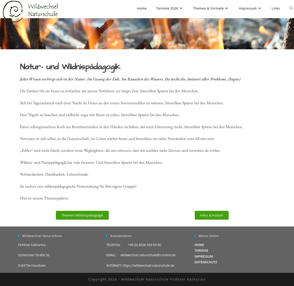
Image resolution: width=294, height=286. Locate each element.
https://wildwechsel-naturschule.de (149, 265)
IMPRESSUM (204, 256)
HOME (199, 245)
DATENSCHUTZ (206, 262)
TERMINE (201, 250)
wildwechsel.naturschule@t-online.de (148, 255)
